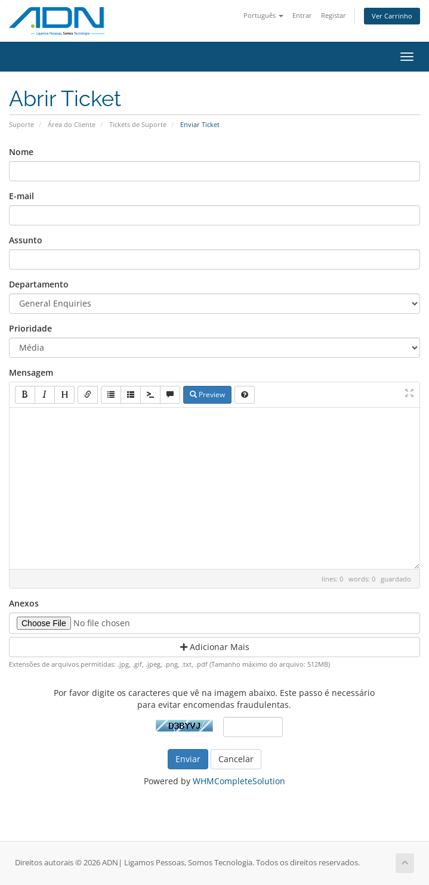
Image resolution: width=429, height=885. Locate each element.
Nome (21, 151)
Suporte (21, 124)
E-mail (21, 196)
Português (263, 15)
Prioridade (30, 328)
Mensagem (31, 372)
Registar (333, 15)
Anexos (24, 603)
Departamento (39, 284)
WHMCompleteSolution (239, 781)
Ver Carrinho (392, 15)
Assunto (25, 240)
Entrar (302, 15)
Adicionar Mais (214, 646)
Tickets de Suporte (137, 124)
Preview (207, 394)
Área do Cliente (71, 124)
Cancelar (236, 759)
